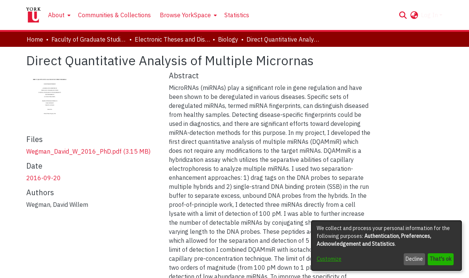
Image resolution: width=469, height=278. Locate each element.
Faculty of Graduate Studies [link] (88, 39)
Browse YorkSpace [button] (185, 15)
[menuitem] (59, 15)
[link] (88, 151)
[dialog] (386, 246)
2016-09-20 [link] (43, 178)
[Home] (33, 14)
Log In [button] (430, 15)
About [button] (56, 15)
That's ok (440, 259)
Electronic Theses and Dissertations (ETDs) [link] (172, 39)
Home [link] (35, 39)
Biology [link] (228, 39)
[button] (402, 14)
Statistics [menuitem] (236, 15)
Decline (414, 259)
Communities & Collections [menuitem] (114, 15)
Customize (329, 259)
